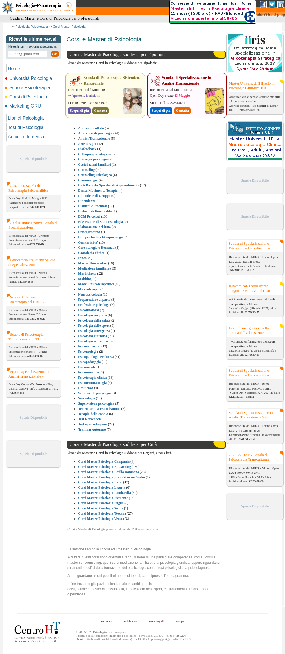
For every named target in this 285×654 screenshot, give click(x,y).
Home (14, 68)
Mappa (180, 621)
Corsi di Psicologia (26, 96)
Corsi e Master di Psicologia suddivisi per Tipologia (118, 54)
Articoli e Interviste (27, 136)
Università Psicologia (29, 78)
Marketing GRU (23, 106)
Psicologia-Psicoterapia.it (33, 26)
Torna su (106, 621)
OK (55, 54)
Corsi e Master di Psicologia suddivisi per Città (113, 444)
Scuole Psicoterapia (28, 87)
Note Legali (156, 621)
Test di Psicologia (26, 127)
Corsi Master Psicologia (69, 26)
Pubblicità (130, 621)
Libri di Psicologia (26, 118)
